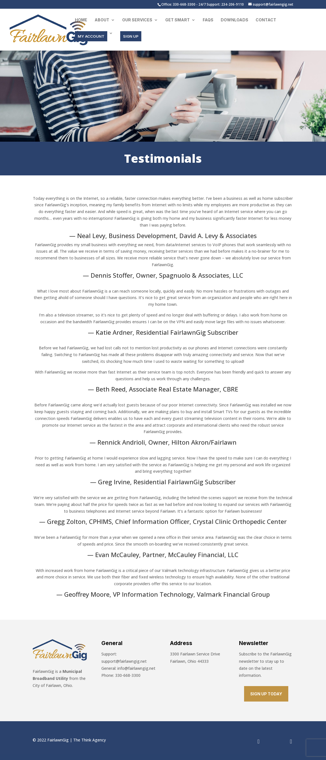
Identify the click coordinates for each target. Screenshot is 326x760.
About (102, 20)
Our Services (137, 20)
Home (81, 20)
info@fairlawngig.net (136, 668)
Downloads (234, 20)
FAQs (208, 20)
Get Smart (177, 20)
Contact (266, 20)
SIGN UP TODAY (266, 693)
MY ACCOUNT (91, 36)
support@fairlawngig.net (124, 661)
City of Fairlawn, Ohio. (53, 685)
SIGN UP (131, 36)
